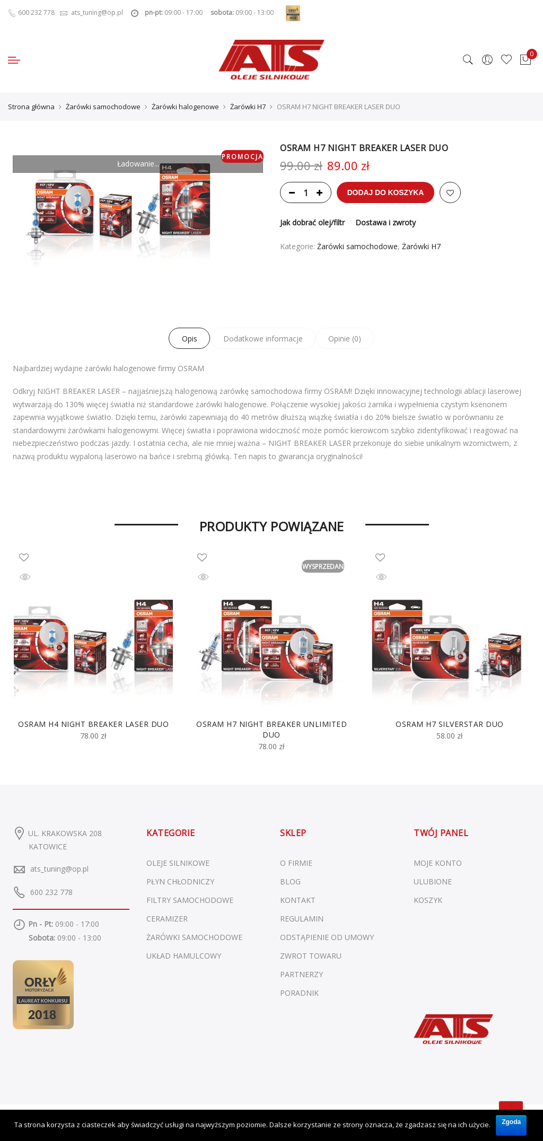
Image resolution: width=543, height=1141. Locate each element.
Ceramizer (167, 919)
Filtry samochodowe (189, 900)
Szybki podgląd (32, 578)
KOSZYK (428, 900)
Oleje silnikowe (177, 863)
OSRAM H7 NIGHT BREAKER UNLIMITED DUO (271, 729)
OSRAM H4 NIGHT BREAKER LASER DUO (93, 724)
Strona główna (31, 106)
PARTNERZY (301, 974)
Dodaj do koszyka (386, 192)
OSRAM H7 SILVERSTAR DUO (450, 724)
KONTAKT (298, 900)
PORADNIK (299, 993)
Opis (188, 338)
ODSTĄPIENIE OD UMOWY (327, 937)
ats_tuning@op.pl (59, 869)
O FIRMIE (296, 863)
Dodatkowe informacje (263, 338)
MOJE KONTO (438, 863)
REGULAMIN (301, 919)
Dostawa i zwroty (385, 222)
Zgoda (511, 1121)
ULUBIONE (433, 881)
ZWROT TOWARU (310, 956)
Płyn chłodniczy (180, 881)
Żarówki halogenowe (185, 106)
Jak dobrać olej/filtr (312, 222)
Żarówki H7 (248, 106)
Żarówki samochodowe (103, 106)
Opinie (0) (346, 338)
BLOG (290, 881)
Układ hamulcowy (183, 956)
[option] (93, 647)
